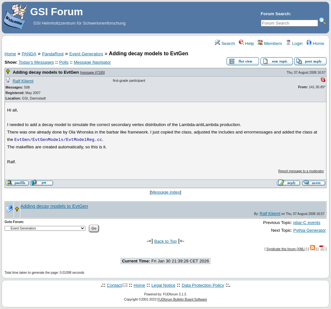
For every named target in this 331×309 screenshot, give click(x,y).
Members (270, 43)
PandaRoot (53, 53)
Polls (64, 62)
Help (246, 43)
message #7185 (92, 72)
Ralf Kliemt (23, 81)
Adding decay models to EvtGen (46, 72)
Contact (114, 285)
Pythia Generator (309, 230)
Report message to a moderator (301, 171)
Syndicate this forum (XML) (285, 249)
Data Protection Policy (203, 285)
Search (225, 43)
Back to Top (165, 241)
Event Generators (86, 53)
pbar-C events (306, 222)
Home (315, 43)
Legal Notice (163, 285)
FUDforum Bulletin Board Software (182, 299)
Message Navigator (92, 62)
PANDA (29, 53)
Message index (165, 192)
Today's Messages (36, 62)
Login (294, 43)
